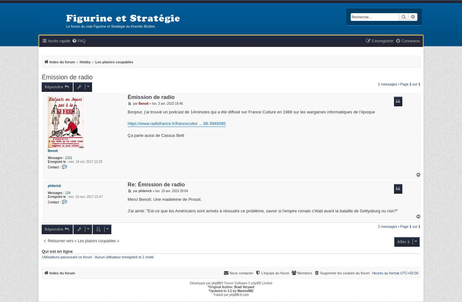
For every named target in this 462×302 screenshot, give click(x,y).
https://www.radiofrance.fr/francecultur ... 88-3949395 (177, 123)
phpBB (216, 283)
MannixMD (245, 291)
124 (68, 193)
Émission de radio (67, 77)
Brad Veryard (244, 287)
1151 (68, 158)
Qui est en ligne (57, 251)
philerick (54, 186)
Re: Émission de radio (156, 184)
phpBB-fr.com (239, 295)
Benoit (53, 151)
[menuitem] (78, 41)
